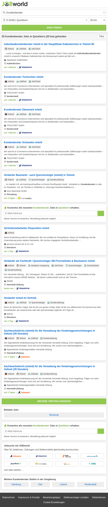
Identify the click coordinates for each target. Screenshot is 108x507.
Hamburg (16, 484)
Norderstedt (90, 484)
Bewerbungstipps (51, 497)
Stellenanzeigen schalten (76, 497)
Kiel (40, 484)
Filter (101, 36)
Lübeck (63, 484)
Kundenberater (14, 36)
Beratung (54, 415)
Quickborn (39, 36)
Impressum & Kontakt (29, 497)
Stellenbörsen (99, 497)
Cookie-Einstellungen (54, 502)
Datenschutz (8, 497)
